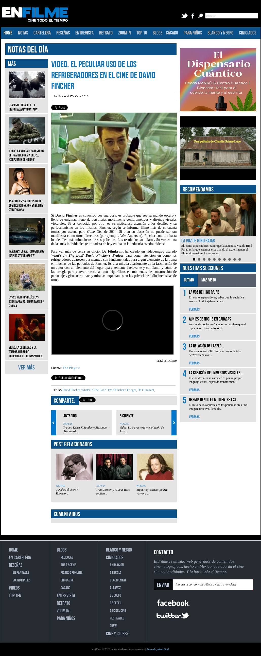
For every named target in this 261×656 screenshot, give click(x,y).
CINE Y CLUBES (117, 634)
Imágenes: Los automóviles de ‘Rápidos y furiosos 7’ (27, 250)
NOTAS (23, 33)
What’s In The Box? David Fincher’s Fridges (108, 390)
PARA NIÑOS (193, 33)
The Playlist (71, 368)
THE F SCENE (68, 565)
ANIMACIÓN (117, 565)
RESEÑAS (63, 33)
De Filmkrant (145, 390)
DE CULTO (115, 595)
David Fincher (71, 390)
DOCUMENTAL (118, 580)
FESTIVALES (117, 618)
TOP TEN (15, 596)
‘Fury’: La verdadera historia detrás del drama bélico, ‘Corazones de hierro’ (27, 151)
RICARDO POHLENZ (71, 572)
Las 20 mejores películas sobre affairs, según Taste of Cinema (27, 298)
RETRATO (106, 33)
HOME (8, 33)
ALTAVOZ (115, 588)
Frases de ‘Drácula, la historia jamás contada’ (27, 103)
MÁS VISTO (208, 280)
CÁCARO (172, 33)
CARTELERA (42, 33)
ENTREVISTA (84, 33)
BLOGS (157, 33)
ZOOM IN (124, 33)
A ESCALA (115, 572)
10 (239, 259)
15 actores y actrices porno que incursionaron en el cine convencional (27, 201)
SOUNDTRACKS (21, 580)
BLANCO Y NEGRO (220, 33)
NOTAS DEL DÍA (28, 49)
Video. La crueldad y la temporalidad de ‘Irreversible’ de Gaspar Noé (27, 348)
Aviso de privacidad (157, 649)
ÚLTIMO (189, 280)
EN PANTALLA (21, 572)
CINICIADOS (247, 33)
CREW (113, 626)
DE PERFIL (116, 603)
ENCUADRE (67, 580)
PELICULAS (67, 557)
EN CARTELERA (20, 558)
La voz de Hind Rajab (198, 241)
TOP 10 (141, 33)
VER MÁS (26, 367)
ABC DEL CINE (118, 610)
